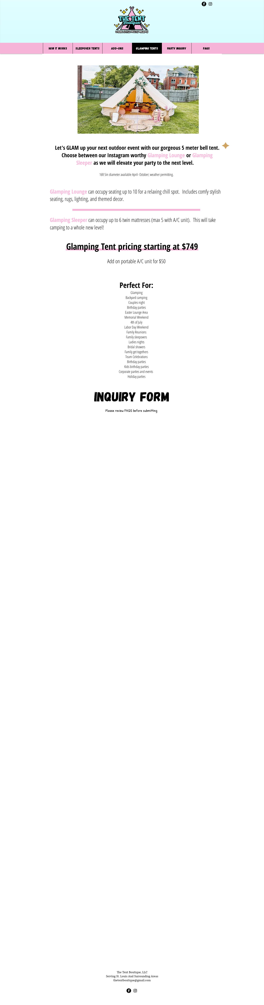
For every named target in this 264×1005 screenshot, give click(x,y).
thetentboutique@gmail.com (132, 980)
